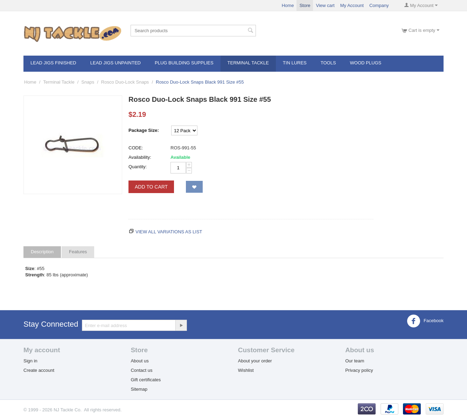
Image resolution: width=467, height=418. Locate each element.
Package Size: (143, 130)
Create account (38, 370)
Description (42, 251)
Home (288, 5)
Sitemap (139, 389)
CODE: (135, 147)
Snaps (87, 82)
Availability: (139, 157)
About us (139, 360)
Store (304, 5)
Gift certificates (146, 379)
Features (78, 251)
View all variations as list (168, 231)
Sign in (30, 360)
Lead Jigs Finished (53, 62)
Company (379, 5)
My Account (352, 5)
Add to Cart (151, 187)
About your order (255, 360)
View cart (325, 5)
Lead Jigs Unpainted (115, 62)
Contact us (141, 370)
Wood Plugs (366, 62)
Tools (328, 62)
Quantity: (137, 166)
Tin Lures (295, 62)
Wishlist (246, 370)
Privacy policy (359, 370)
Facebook (425, 321)
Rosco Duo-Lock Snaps (125, 82)
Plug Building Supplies (184, 62)
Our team (354, 360)
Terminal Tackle (248, 62)
